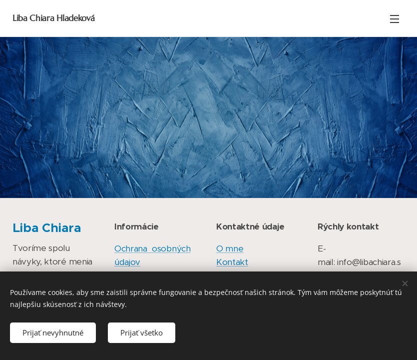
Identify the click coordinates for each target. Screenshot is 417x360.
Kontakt (232, 262)
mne (234, 248)
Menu (394, 19)
